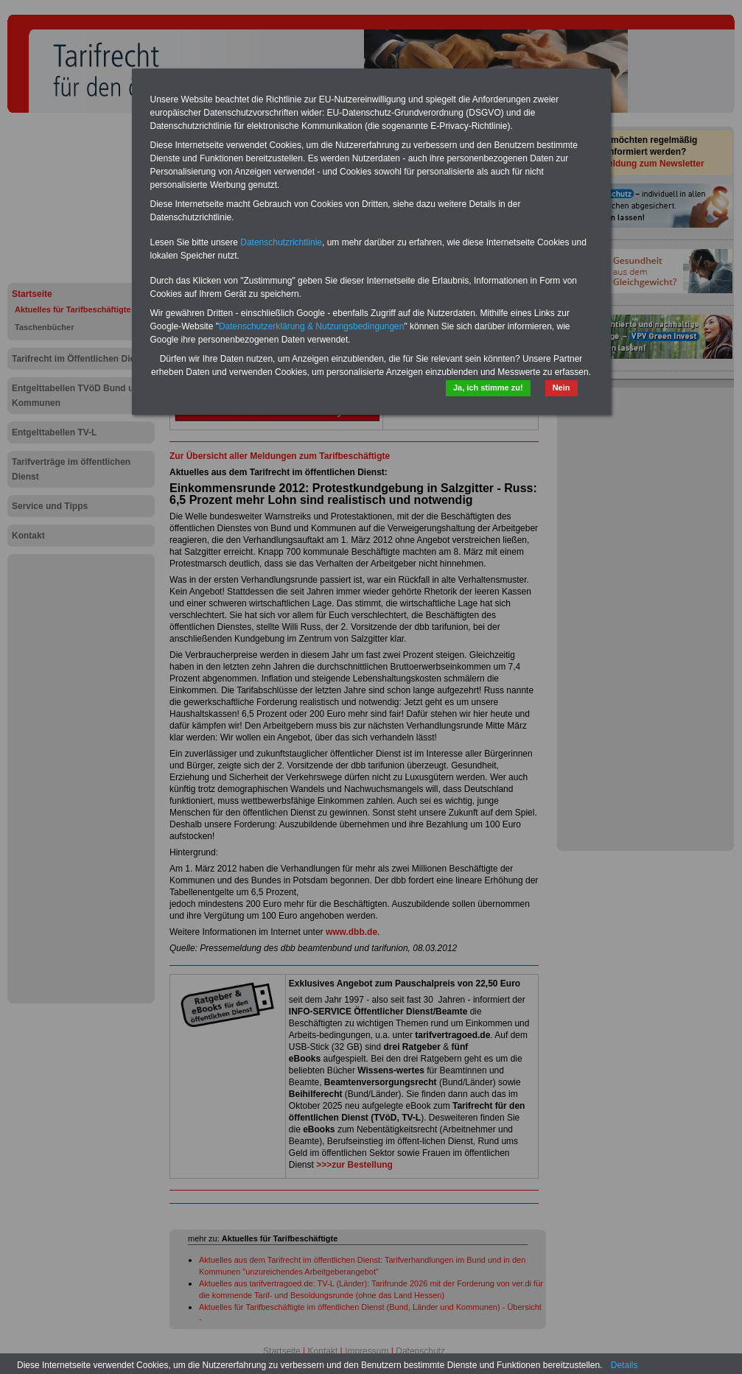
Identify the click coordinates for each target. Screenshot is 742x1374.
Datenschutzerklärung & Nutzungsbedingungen (312, 326)
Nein (561, 387)
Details (624, 1365)
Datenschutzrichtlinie (281, 242)
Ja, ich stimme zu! (488, 387)
